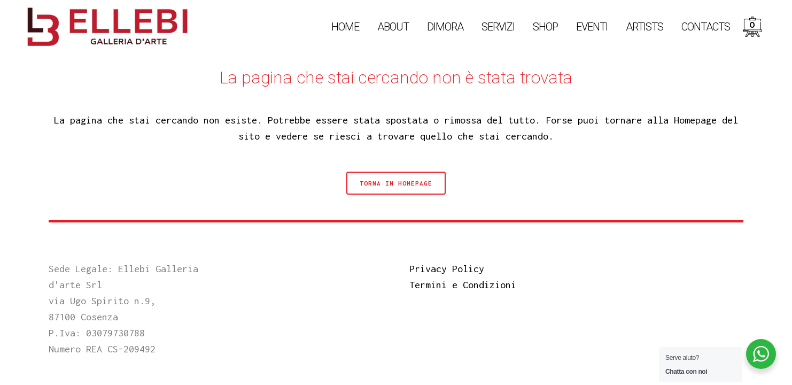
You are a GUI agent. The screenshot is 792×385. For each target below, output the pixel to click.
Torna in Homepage (396, 183)
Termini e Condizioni (462, 284)
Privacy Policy (446, 268)
